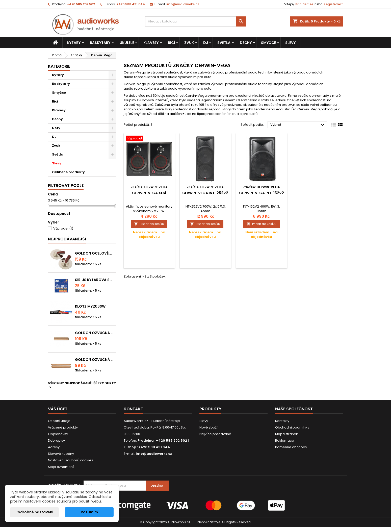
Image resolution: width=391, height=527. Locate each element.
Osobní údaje (59, 420)
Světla (223, 42)
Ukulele (127, 42)
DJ (205, 42)
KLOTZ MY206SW (90, 306)
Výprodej (63, 228)
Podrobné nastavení (34, 512)
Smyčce (268, 42)
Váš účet (57, 409)
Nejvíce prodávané (215, 434)
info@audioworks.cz (182, 4)
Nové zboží (208, 427)
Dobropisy (56, 440)
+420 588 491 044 (130, 4)
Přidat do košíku (149, 224)
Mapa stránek (286, 434)
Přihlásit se (304, 4)
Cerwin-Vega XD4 (149, 192)
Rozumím (89, 512)
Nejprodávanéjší (67, 239)
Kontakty (282, 420)
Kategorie (59, 66)
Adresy (54, 447)
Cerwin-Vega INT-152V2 (261, 192)
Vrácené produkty (63, 427)
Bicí (171, 42)
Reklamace (284, 440)
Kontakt (133, 409)
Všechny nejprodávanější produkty (82, 386)
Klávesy (151, 42)
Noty (56, 128)
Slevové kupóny (61, 453)
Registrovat (333, 4)
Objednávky (58, 434)
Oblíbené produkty (68, 172)
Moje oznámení (61, 466)
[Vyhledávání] (195, 21)
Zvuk (189, 42)
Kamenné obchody (291, 447)
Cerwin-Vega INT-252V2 (205, 192)
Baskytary (100, 42)
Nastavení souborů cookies (70, 460)
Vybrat (298, 125)
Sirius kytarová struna (94, 280)
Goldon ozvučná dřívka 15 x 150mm (94, 360)
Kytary (74, 42)
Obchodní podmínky (292, 427)
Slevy (290, 42)
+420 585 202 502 (81, 4)
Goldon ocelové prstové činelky (94, 253)
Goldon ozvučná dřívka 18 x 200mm (94, 333)
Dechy (246, 42)
